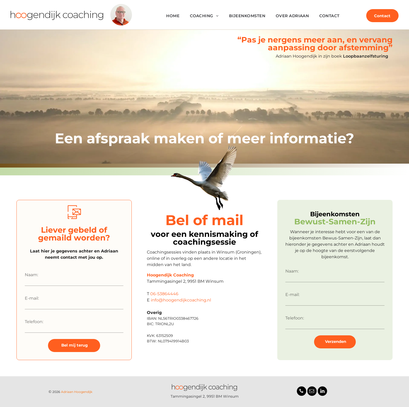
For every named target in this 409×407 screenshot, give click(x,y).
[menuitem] (173, 16)
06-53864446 (164, 293)
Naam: (31, 274)
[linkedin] (322, 391)
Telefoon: (34, 321)
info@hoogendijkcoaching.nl (181, 300)
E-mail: (32, 298)
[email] (312, 391)
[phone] (301, 391)
